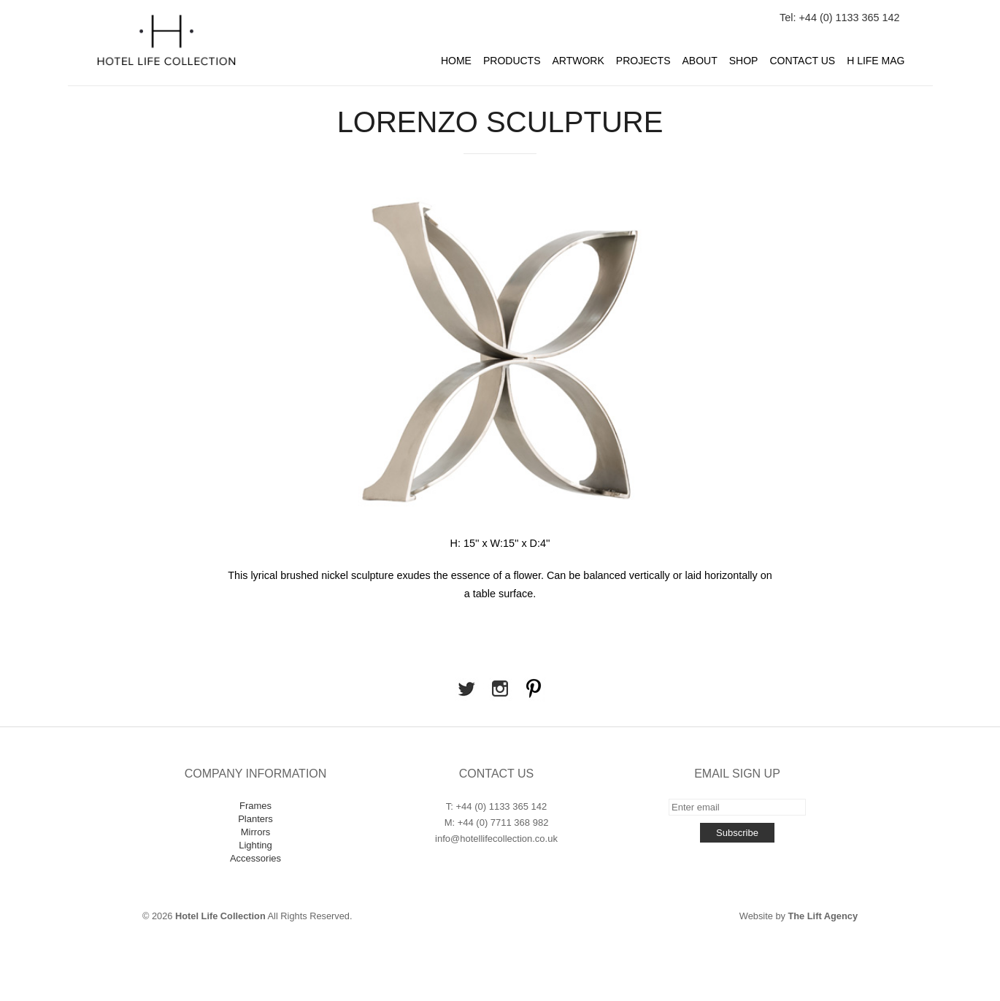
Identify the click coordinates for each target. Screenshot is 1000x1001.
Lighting (255, 845)
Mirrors (255, 832)
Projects (643, 60)
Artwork (578, 60)
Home (456, 60)
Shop (743, 60)
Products (512, 60)
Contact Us (802, 60)
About (700, 60)
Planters (255, 818)
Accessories (255, 858)
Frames (255, 805)
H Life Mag (875, 60)
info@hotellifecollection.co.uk (496, 838)
